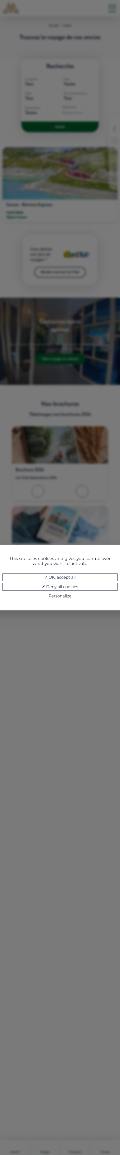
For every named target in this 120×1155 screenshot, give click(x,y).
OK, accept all (60, 577)
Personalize (60, 596)
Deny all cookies (60, 586)
